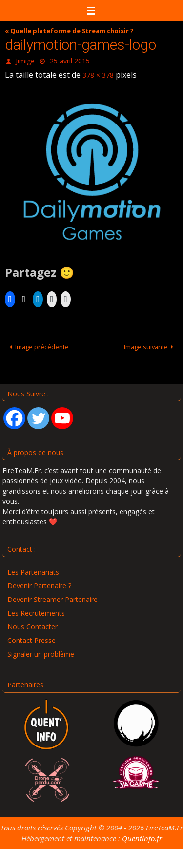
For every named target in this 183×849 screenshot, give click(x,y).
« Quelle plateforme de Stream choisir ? (69, 30)
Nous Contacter (32, 626)
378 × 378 (98, 75)
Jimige (25, 60)
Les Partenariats (33, 572)
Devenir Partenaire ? (39, 585)
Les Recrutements (36, 613)
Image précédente (38, 346)
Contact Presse (31, 640)
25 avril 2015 (70, 60)
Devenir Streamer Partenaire (52, 599)
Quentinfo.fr (142, 838)
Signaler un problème (40, 654)
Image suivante (150, 346)
